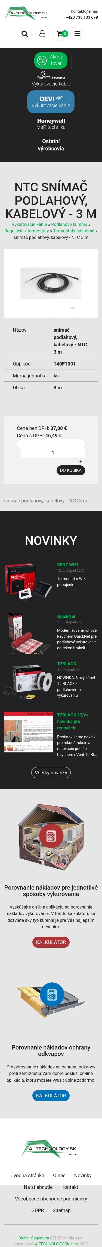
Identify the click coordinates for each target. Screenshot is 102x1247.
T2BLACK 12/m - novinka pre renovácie (74, 721)
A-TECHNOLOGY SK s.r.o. (57, 1244)
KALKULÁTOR (51, 942)
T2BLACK (66, 663)
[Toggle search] (25, 33)
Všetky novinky (51, 772)
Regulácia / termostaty (26, 230)
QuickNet (66, 616)
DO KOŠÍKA (71, 470)
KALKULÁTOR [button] (51, 1095)
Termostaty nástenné (73, 230)
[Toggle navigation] (42, 33)
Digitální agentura (33, 1238)
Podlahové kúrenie (69, 224)
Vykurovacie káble (29, 224)
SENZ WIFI (67, 564)
